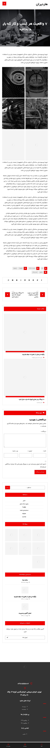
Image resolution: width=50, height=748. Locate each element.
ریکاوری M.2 (25, 717)
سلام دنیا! (25, 582)
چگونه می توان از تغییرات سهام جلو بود (25, 598)
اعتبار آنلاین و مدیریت (25, 615)
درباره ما (25, 700)
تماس (25, 728)
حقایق (41, 272)
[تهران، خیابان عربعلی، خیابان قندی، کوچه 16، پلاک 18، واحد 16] (27, 690)
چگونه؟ (20, 268)
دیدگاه (42, 433)
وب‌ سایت (15, 453)
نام (43, 453)
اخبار (40, 403)
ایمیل (29, 453)
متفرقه (15, 268)
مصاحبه (37, 403)
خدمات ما (25, 703)
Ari (42, 268)
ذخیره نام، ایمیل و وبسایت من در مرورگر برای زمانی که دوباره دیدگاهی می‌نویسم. (27, 467)
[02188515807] (27, 685)
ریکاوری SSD (25, 714)
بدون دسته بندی (37, 360)
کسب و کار (35, 272)
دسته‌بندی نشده (24, 512)
